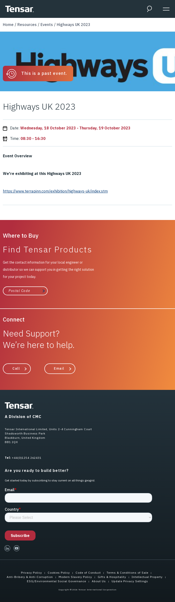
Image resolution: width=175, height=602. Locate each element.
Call (16, 368)
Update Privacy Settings (130, 581)
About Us (99, 581)
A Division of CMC (23, 416)
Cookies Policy (59, 572)
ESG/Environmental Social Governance (56, 581)
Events (47, 24)
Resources (27, 24)
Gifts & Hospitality (112, 577)
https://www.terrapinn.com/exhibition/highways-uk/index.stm (55, 191)
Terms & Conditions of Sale (127, 572)
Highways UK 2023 (73, 24)
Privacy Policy (31, 572)
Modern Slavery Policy (75, 577)
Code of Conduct (88, 572)
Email (59, 368)
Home (8, 24)
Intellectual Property (147, 577)
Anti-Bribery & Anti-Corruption (30, 577)
